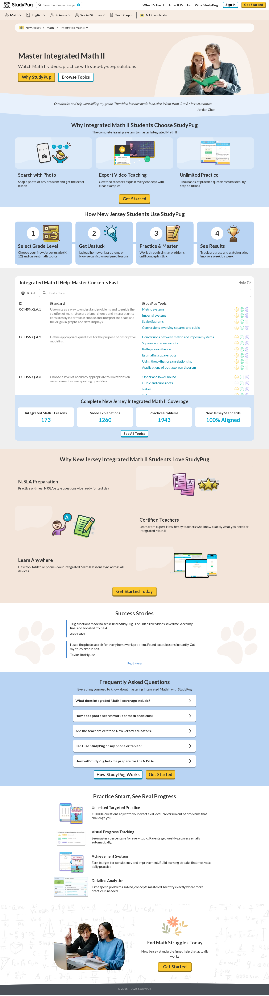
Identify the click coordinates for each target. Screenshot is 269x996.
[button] (59, 5)
